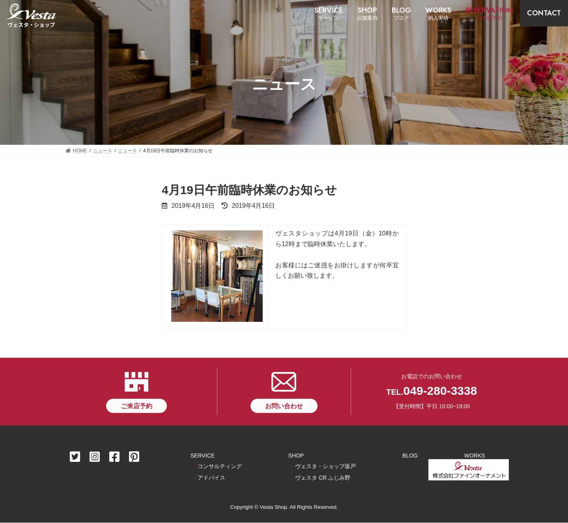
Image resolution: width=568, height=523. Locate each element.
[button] (136, 406)
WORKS (474, 455)
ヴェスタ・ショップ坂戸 (325, 466)
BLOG (410, 455)
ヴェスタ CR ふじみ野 (322, 478)
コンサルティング (220, 466)
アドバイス (211, 478)
